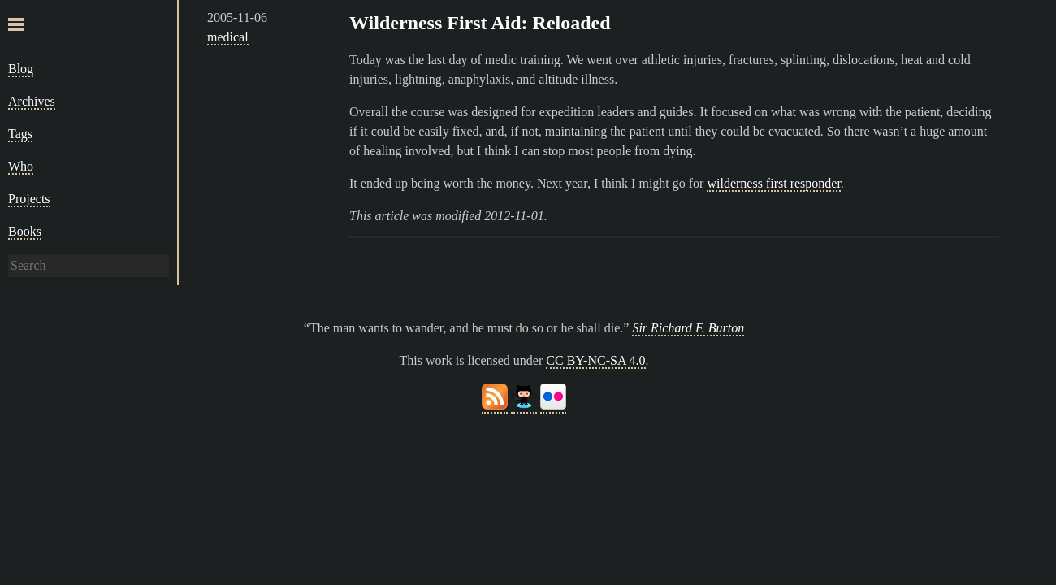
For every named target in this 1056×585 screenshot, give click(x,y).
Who (20, 166)
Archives (31, 101)
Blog (20, 69)
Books (24, 231)
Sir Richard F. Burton (688, 328)
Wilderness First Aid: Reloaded (480, 22)
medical (228, 37)
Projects (29, 199)
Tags (20, 134)
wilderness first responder (773, 183)
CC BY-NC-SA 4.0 (595, 360)
